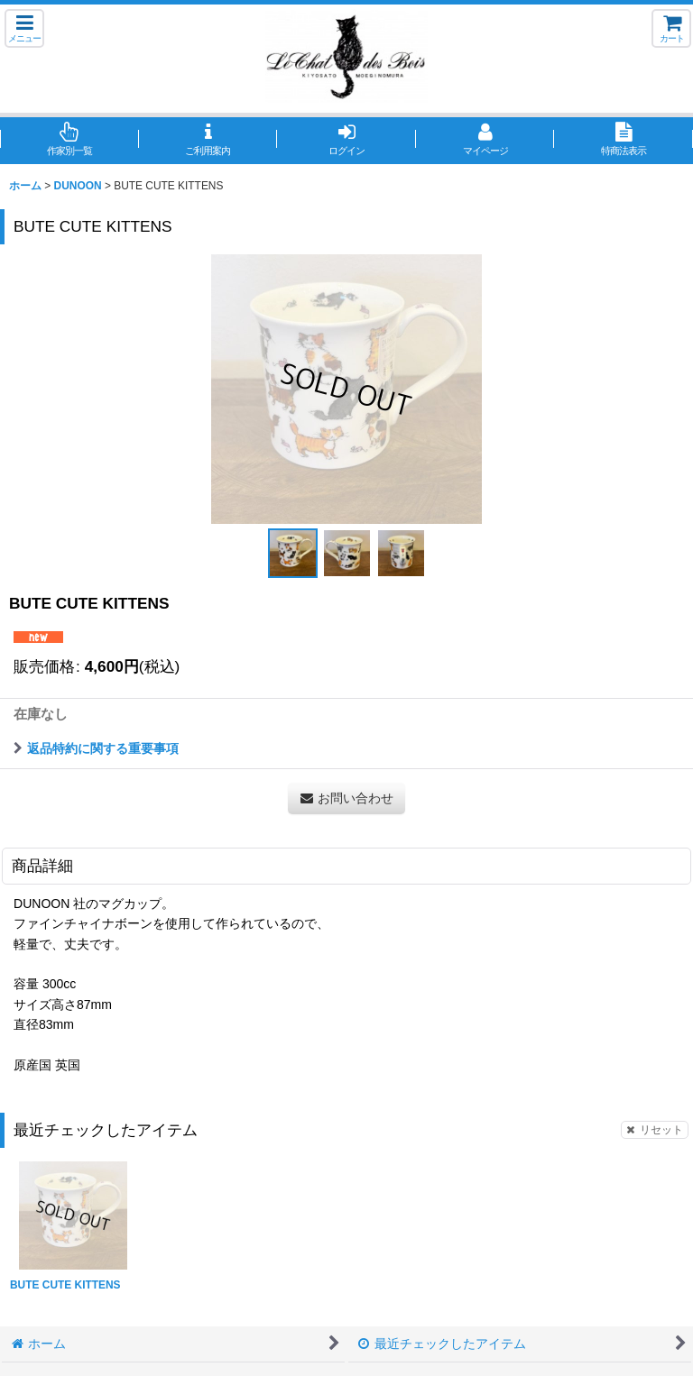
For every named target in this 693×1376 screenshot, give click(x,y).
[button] (24, 28)
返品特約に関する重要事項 (96, 748)
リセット (654, 1130)
